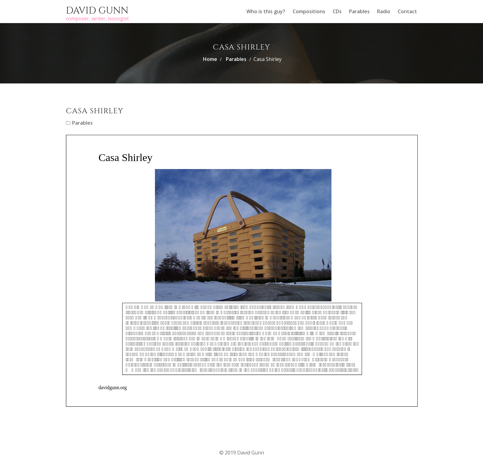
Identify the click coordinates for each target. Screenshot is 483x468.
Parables (359, 11)
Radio (383, 11)
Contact (407, 11)
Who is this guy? (265, 11)
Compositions (309, 11)
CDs (337, 11)
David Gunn (97, 11)
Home (210, 59)
